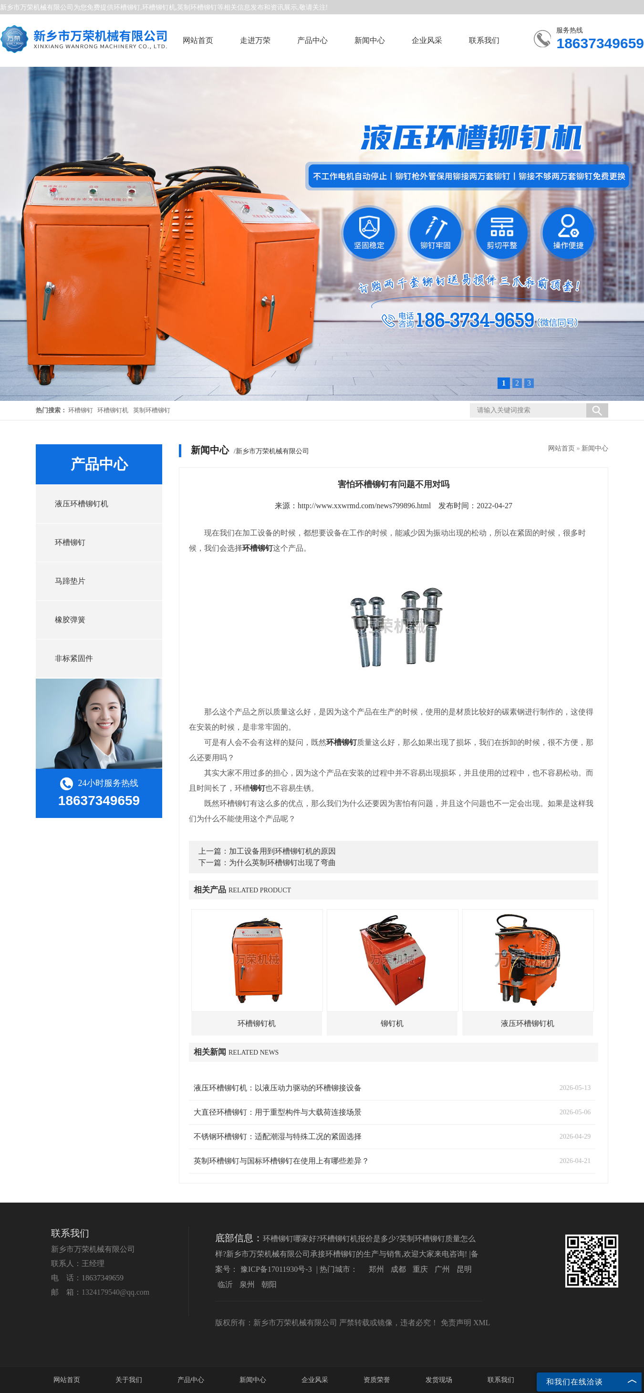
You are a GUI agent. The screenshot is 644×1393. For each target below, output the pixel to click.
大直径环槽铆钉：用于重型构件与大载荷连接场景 (278, 1112)
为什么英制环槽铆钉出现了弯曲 (282, 863)
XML (481, 1323)
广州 (442, 1269)
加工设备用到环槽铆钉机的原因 (282, 851)
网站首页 (198, 40)
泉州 (247, 1284)
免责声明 (456, 1323)
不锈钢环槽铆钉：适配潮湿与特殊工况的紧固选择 (278, 1136)
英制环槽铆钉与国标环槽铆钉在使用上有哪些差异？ (281, 1161)
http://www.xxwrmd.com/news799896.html (364, 506)
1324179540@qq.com (115, 1292)
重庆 (420, 1269)
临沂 (225, 1284)
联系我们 (484, 40)
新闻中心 (369, 40)
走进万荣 (255, 40)
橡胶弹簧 (70, 620)
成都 (398, 1269)
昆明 (464, 1269)
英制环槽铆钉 (151, 410)
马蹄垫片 (70, 581)
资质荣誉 (377, 1379)
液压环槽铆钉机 (81, 504)
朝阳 (269, 1284)
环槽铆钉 (127, 7)
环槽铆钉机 (112, 410)
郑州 (376, 1269)
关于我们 (128, 1379)
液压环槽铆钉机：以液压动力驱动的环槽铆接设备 (278, 1088)
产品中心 (312, 40)
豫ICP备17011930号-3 (276, 1269)
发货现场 (439, 1379)
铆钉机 (392, 1023)
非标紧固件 (74, 658)
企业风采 (427, 40)
